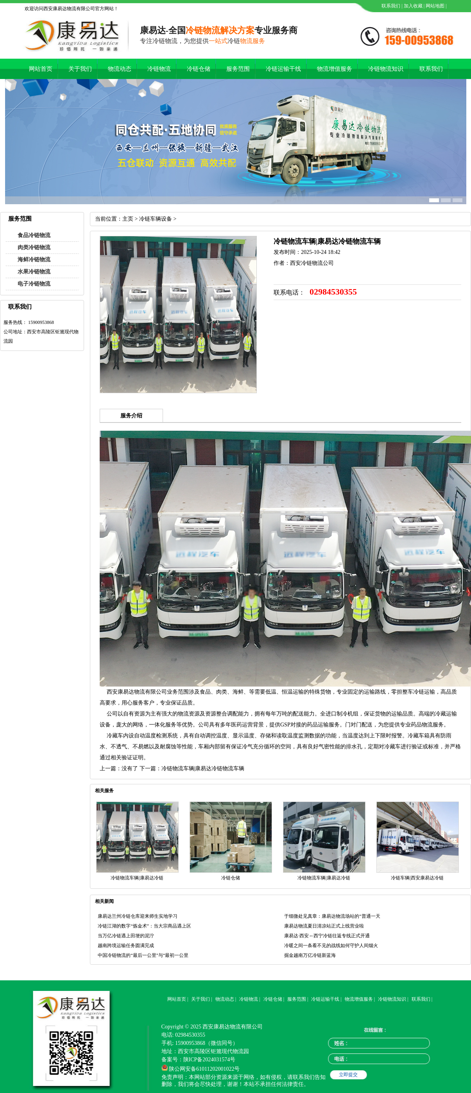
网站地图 (434, 6)
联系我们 (390, 6)
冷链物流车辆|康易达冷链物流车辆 (203, 768)
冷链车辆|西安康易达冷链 (417, 878)
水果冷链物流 (34, 272)
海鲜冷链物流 (34, 259)
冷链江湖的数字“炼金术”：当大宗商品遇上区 (144, 926)
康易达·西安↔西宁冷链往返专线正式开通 (327, 935)
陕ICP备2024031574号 (209, 1059)
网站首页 (40, 69)
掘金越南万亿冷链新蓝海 (310, 955)
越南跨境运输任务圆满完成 (126, 945)
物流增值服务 (334, 69)
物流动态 (119, 69)
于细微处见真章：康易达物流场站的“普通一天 (332, 916)
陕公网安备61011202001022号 (204, 1069)
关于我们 (80, 69)
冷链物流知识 (385, 69)
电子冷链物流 (34, 284)
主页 (127, 219)
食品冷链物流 (34, 235)
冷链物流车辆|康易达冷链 (137, 878)
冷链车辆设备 (155, 219)
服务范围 (238, 69)
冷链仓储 (198, 69)
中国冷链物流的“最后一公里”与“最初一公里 (143, 955)
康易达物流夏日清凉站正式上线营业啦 (324, 926)
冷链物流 (159, 69)
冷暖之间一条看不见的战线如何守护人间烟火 (331, 945)
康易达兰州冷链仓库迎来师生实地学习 (137, 916)
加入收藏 (413, 6)
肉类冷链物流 (34, 247)
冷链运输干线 (283, 69)
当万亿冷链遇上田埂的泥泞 (126, 935)
